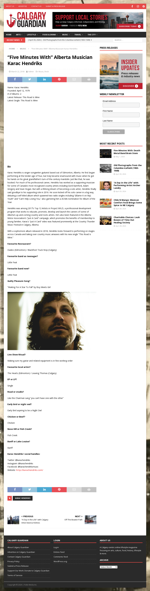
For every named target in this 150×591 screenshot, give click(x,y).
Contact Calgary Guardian (18, 556)
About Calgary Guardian (18, 547)
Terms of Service (14, 575)
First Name (108, 110)
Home (8, 34)
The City (92, 34)
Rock (47, 71)
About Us (10, 6)
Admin (31, 71)
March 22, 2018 (17, 71)
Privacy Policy (13, 561)
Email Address (109, 101)
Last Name (108, 120)
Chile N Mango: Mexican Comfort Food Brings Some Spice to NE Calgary (128, 202)
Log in (56, 547)
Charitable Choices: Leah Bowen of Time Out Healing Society (127, 220)
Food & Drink (49, 34)
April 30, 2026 (121, 174)
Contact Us (36, 6)
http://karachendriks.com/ (29, 469)
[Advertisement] (122, 278)
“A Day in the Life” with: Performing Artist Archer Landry (127, 185)
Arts (18, 34)
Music (65, 34)
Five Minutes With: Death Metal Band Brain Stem (127, 151)
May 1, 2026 (120, 156)
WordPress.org (60, 561)
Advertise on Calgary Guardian (21, 551)
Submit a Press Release (55, 6)
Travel (77, 34)
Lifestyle (31, 34)
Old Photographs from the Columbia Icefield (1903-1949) (128, 168)
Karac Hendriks (22, 498)
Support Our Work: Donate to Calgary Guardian (28, 570)
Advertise (22, 6)
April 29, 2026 (121, 191)
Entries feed (59, 551)
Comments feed (61, 556)
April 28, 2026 (121, 208)
